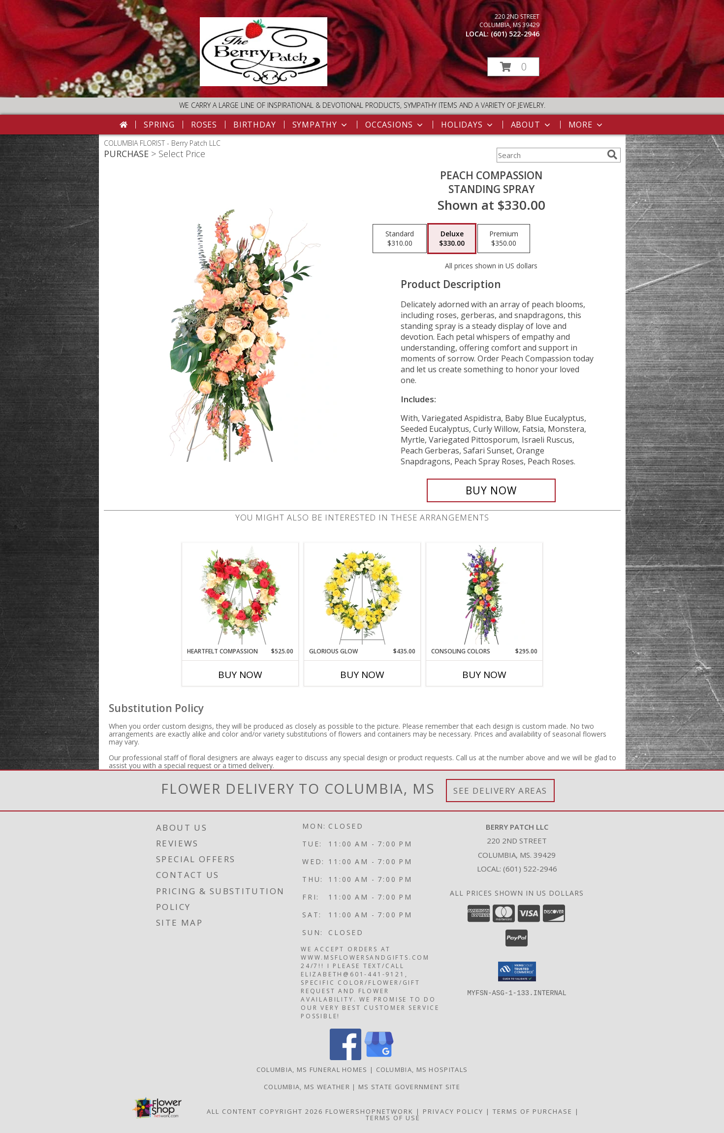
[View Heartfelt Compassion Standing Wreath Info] (240, 595)
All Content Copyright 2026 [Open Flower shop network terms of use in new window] (265, 1111)
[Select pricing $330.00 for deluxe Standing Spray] (452, 239)
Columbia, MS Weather (307, 1086)
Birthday (254, 124)
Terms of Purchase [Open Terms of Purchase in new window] (532, 1111)
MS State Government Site (409, 1086)
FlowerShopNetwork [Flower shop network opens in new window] (369, 1111)
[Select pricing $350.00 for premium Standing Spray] (504, 239)
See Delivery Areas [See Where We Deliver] (500, 790)
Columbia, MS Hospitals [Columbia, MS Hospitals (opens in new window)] (422, 1069)
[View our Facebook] (345, 1057)
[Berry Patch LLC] (263, 83)
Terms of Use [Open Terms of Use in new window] (393, 1117)
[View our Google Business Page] (379, 1057)
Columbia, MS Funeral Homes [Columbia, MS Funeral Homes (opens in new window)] (312, 1069)
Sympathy (320, 124)
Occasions (395, 124)
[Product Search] (549, 155)
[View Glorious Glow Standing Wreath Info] (362, 595)
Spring (159, 124)
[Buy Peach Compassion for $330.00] (491, 490)
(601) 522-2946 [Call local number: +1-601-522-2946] (515, 33)
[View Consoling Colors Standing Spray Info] (484, 595)
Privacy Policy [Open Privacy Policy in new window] (453, 1111)
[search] (612, 154)
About (531, 124)
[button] (513, 66)
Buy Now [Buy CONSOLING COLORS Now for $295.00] (484, 674)
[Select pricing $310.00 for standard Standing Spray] (399, 239)
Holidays (467, 124)
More (586, 124)
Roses (204, 124)
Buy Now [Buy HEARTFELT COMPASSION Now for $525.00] (240, 674)
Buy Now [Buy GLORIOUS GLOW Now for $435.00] (362, 674)
